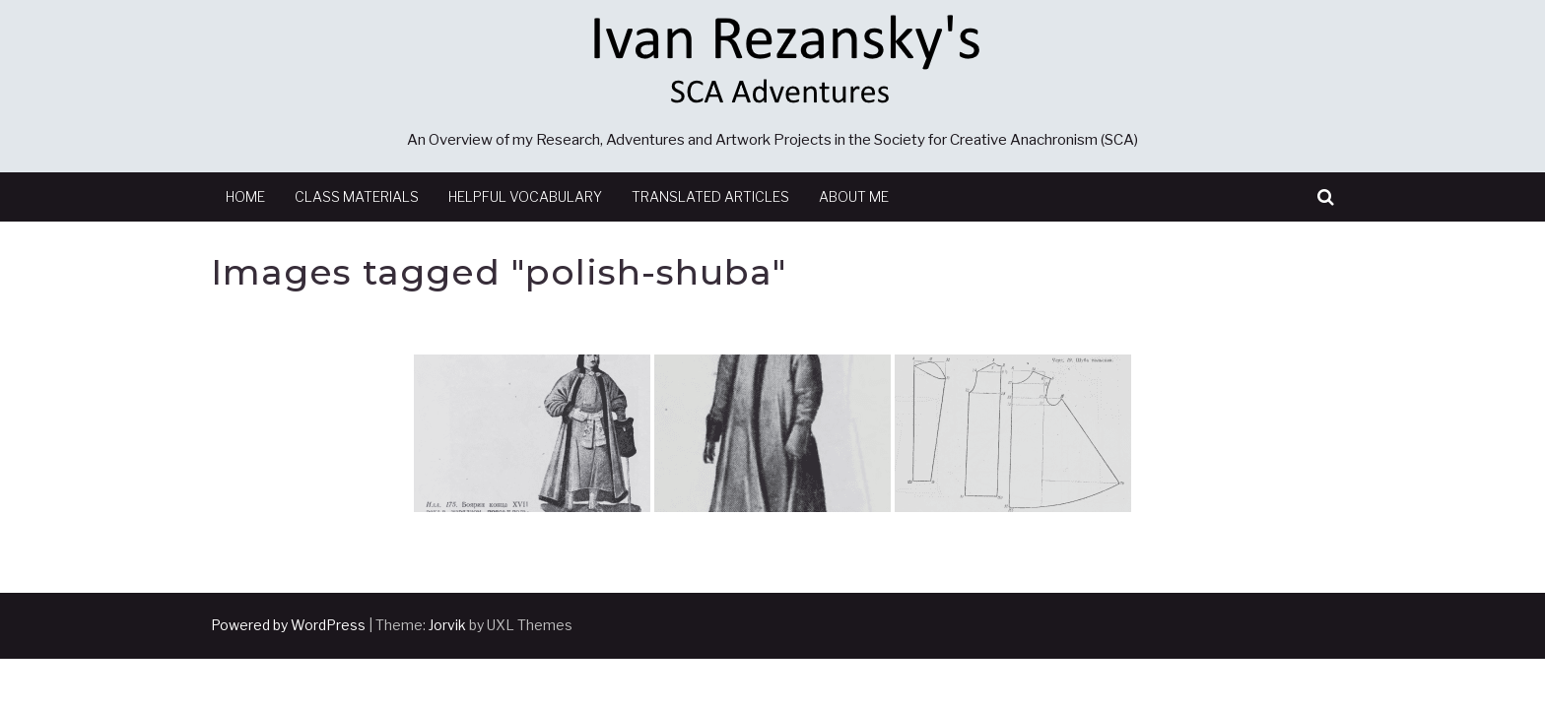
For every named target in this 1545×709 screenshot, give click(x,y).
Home (245, 196)
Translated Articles (710, 196)
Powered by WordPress (288, 624)
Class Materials (357, 196)
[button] (1325, 197)
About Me (854, 196)
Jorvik (447, 624)
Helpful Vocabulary (525, 196)
